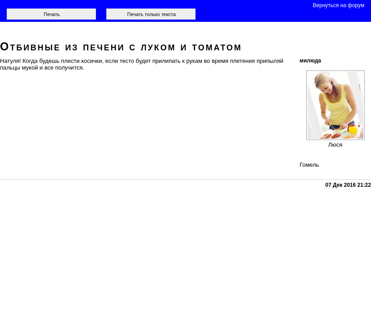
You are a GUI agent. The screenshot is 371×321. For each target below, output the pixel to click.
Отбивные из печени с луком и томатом (121, 46)
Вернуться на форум (338, 5)
